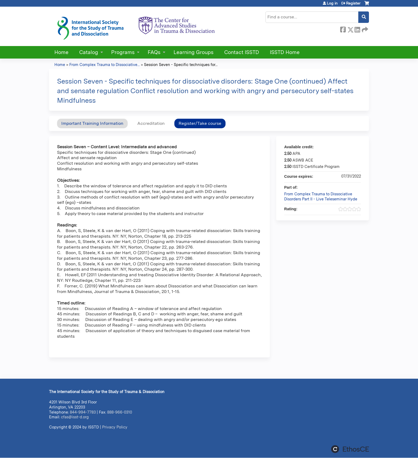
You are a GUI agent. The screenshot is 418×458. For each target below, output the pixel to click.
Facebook (342, 29)
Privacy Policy (114, 427)
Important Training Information (92, 123)
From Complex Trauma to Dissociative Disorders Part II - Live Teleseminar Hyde (320, 196)
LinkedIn (357, 29)
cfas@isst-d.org (75, 417)
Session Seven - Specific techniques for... (181, 64)
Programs (123, 52)
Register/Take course (200, 123)
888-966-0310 (119, 412)
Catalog (88, 52)
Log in (332, 3)
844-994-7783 (83, 412)
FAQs (154, 52)
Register (353, 3)
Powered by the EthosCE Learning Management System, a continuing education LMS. (350, 449)
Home (61, 52)
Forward (364, 29)
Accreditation (151, 123)
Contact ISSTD (241, 52)
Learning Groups (194, 52)
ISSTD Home (285, 52)
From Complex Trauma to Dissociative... (104, 64)
